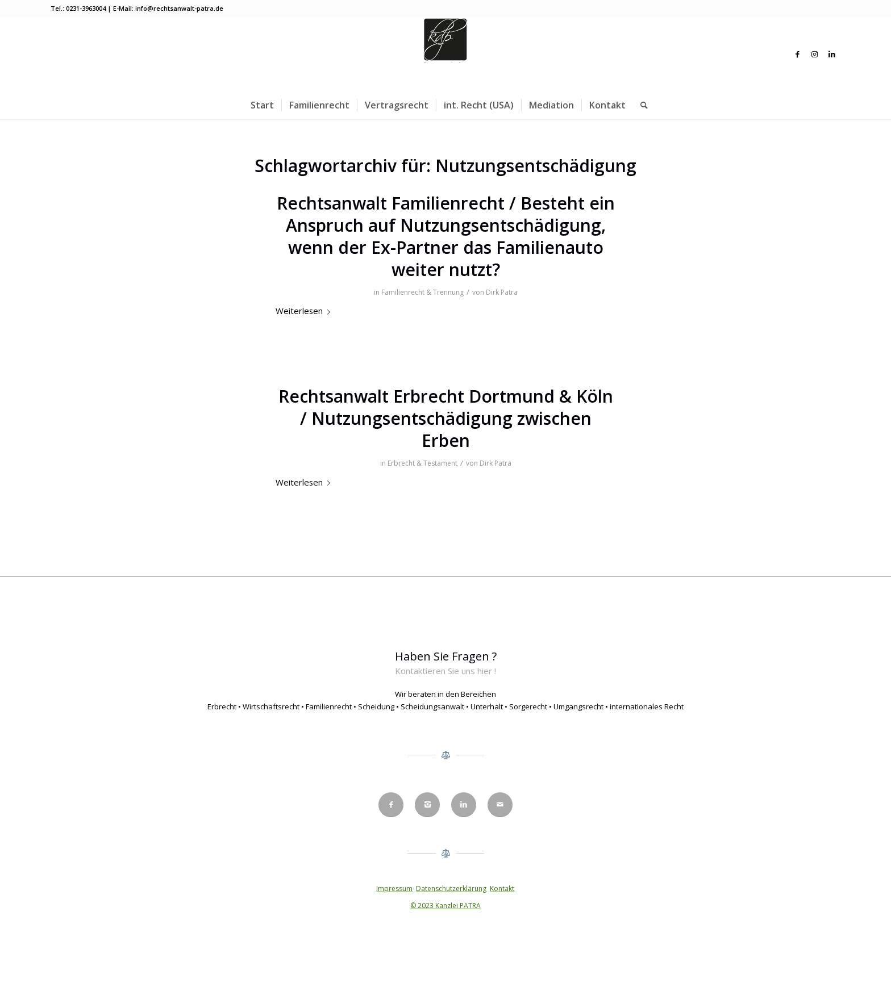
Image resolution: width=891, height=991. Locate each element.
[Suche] (640, 105)
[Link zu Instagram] (814, 53)
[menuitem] (262, 105)
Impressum (394, 888)
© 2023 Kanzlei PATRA (445, 905)
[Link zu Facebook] (797, 53)
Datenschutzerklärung (451, 888)
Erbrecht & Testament (422, 463)
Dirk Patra (502, 292)
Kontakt (502, 888)
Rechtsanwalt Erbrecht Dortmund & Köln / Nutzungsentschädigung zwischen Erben (445, 418)
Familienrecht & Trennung (422, 292)
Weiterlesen (305, 310)
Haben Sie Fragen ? (446, 656)
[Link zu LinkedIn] (831, 53)
